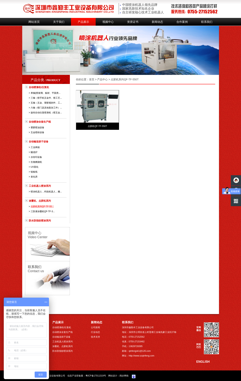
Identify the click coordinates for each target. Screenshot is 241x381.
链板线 (34, 172)
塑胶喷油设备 (37, 127)
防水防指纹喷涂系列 (40, 220)
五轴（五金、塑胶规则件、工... (46, 102)
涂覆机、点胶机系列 (40, 200)
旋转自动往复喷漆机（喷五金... (46, 112)
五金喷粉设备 (37, 132)
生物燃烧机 (36, 162)
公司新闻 (95, 327)
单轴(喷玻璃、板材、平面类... (45, 93)
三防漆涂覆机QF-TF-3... (43, 211)
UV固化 (34, 167)
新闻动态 (157, 21)
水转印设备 (36, 157)
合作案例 (182, 21)
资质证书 (132, 21)
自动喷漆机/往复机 (39, 87)
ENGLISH (203, 361)
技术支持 (95, 337)
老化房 (34, 176)
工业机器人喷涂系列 (40, 185)
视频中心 (108, 21)
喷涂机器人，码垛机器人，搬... (46, 191)
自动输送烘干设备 (38, 141)
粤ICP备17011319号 (95, 375)
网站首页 (34, 21)
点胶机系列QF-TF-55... (42, 206)
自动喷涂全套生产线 (40, 121)
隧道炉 (34, 152)
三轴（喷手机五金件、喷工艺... (46, 98)
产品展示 (83, 21)
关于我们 (58, 21)
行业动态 (95, 332)
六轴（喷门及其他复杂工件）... (46, 107)
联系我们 (206, 21)
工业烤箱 (35, 147)
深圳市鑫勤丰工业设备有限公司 (49, 375)
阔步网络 (124, 375)
